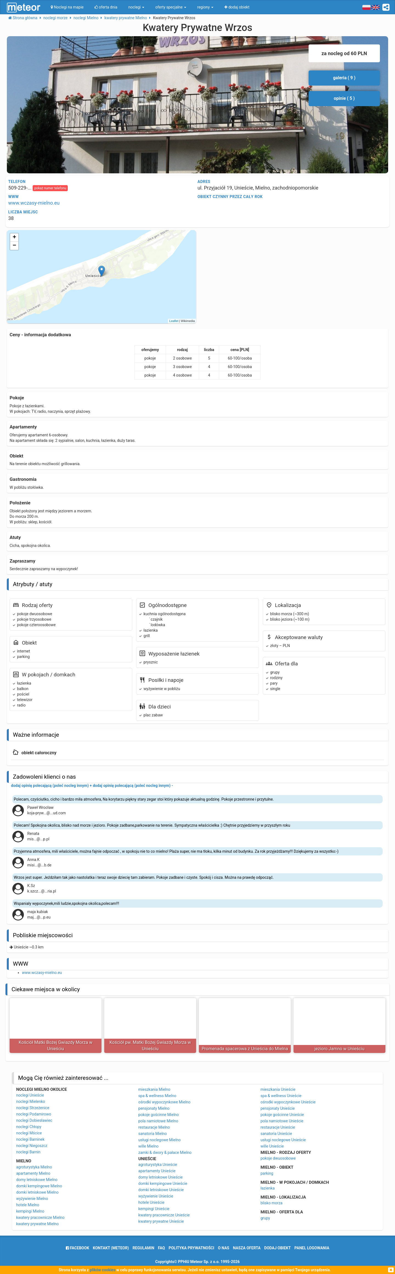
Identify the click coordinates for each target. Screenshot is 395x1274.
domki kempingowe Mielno (39, 1186)
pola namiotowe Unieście (282, 1121)
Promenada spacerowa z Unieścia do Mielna (245, 1048)
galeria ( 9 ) (344, 77)
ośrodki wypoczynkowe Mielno (164, 1102)
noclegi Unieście (30, 1095)
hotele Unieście (151, 1202)
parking (267, 1173)
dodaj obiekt (277, 1248)
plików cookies (102, 1270)
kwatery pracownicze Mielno (40, 1217)
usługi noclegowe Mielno (159, 1140)
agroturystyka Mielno (34, 1167)
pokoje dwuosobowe (278, 1158)
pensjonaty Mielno (154, 1108)
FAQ (161, 1248)
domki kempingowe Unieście (162, 1183)
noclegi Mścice (29, 1133)
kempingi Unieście (153, 1209)
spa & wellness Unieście (281, 1096)
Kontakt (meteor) (111, 1248)
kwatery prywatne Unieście (161, 1221)
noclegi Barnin (28, 1152)
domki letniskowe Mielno (37, 1192)
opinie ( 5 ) (344, 98)
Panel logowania (311, 1248)
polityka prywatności (191, 1248)
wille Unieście (272, 1146)
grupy (265, 1218)
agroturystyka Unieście (157, 1164)
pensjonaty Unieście (278, 1108)
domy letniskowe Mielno (37, 1179)
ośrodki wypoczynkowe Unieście (288, 1102)
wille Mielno (148, 1146)
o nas (223, 1248)
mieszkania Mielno (154, 1089)
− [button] (14, 246)
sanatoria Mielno (152, 1133)
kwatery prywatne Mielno (37, 1224)
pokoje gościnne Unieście (282, 1114)
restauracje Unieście (278, 1127)
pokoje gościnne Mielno (158, 1114)
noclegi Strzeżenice (32, 1108)
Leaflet (173, 321)
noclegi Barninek (30, 1139)
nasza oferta (247, 1248)
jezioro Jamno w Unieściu (339, 1048)
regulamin (143, 1248)
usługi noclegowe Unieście (283, 1140)
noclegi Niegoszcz (31, 1145)
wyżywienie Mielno (32, 1198)
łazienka (268, 1188)
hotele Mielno (27, 1205)
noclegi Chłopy (28, 1127)
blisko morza (272, 1203)
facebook (77, 1248)
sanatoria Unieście (276, 1133)
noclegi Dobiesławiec (34, 1120)
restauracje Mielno (154, 1127)
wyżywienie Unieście (155, 1196)
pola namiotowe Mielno (158, 1121)
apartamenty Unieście (157, 1171)
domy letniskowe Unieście (160, 1177)
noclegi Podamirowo (33, 1114)
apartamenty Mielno (33, 1173)
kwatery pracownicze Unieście (164, 1215)
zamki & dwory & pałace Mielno (164, 1152)
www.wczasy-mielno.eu (34, 203)
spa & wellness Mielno (157, 1096)
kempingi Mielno (30, 1211)
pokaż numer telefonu (50, 188)
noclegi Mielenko (30, 1101)
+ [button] (14, 237)
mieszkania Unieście (278, 1089)
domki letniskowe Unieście (161, 1190)
